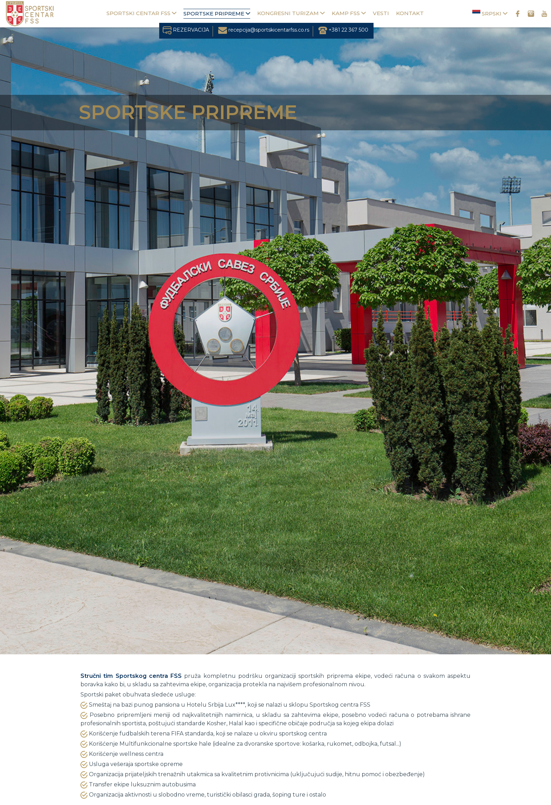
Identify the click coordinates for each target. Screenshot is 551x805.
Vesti (381, 13)
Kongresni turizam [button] (291, 13)
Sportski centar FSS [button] (141, 13)
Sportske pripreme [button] (216, 13)
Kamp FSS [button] (349, 13)
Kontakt (410, 13)
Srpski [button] (489, 13)
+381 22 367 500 (343, 30)
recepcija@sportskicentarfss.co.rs (263, 30)
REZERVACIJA (186, 30)
